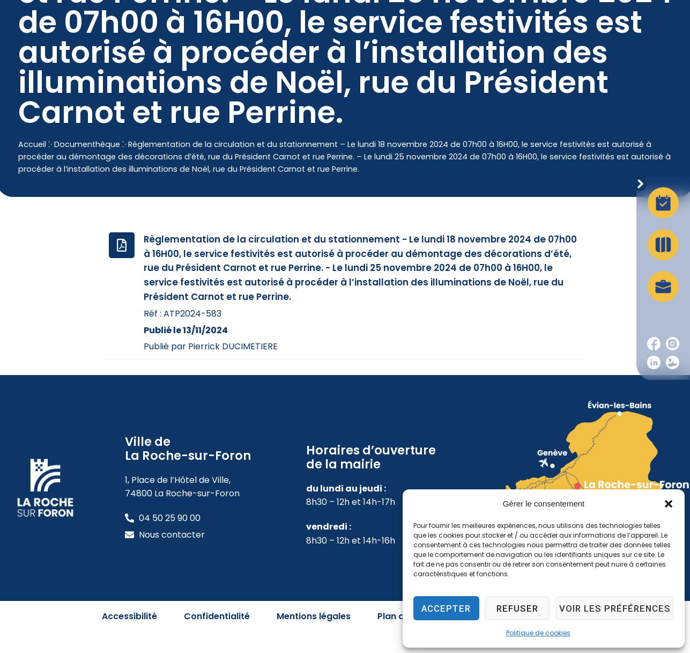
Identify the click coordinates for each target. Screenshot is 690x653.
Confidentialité (217, 637)
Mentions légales (314, 637)
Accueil (32, 165)
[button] (668, 503)
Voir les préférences (617, 608)
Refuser (521, 608)
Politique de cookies (538, 632)
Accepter (448, 608)
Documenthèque (87, 165)
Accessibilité (129, 637)
